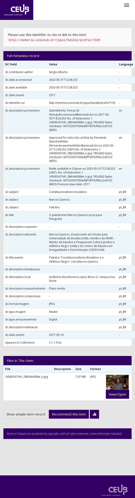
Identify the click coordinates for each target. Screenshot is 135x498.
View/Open (117, 394)
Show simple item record (25, 414)
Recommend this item (69, 414)
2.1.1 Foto (55, 342)
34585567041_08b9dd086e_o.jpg (26, 377)
